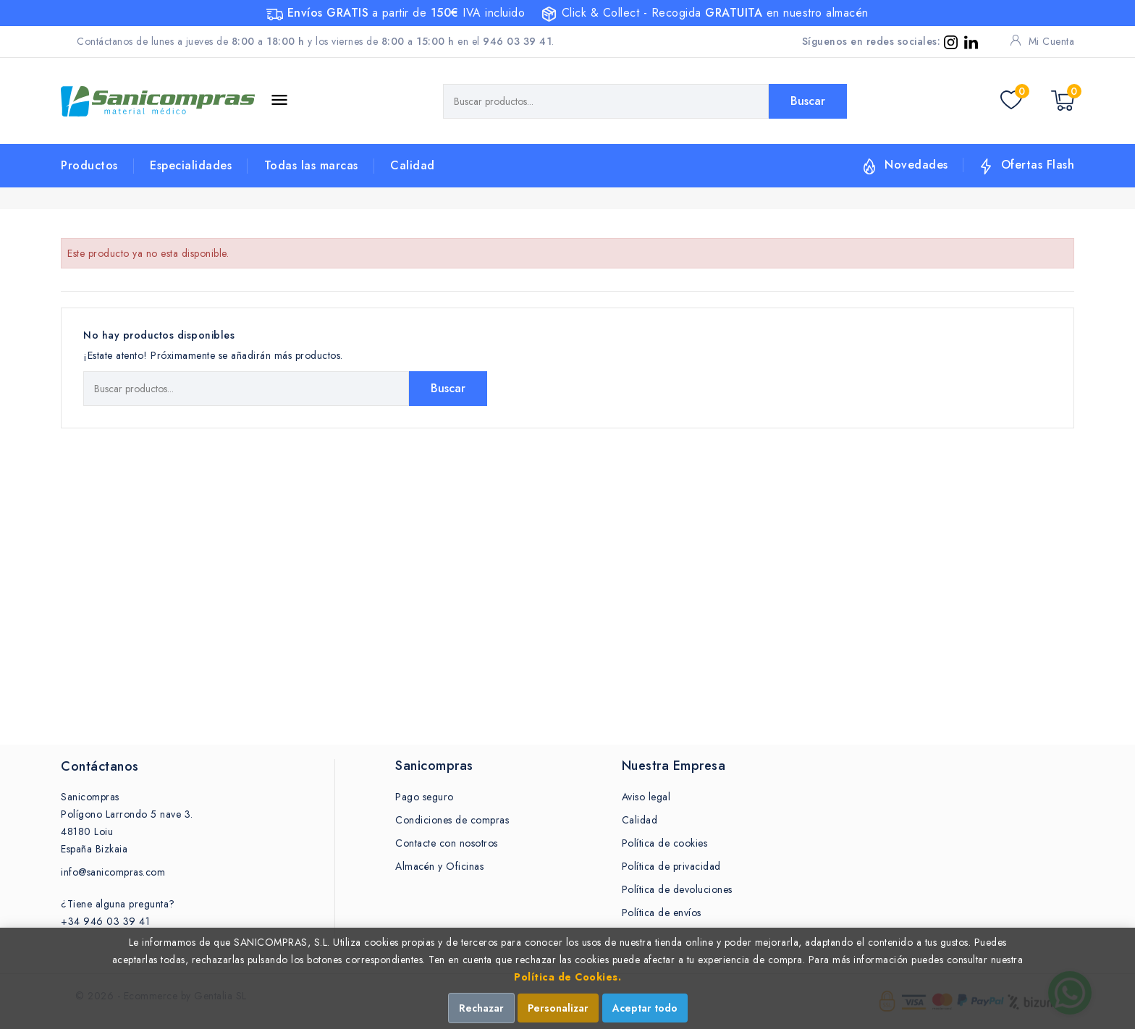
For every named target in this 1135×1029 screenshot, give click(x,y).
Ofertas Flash (1038, 164)
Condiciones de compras (452, 820)
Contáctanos (100, 766)
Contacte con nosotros (446, 843)
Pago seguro (424, 796)
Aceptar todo (645, 1008)
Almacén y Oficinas (439, 866)
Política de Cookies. (567, 977)
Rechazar (481, 1008)
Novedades (916, 164)
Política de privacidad (671, 866)
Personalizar (558, 1008)
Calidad (412, 165)
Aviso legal (646, 796)
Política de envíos (661, 912)
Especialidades (191, 165)
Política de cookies (665, 843)
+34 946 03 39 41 (105, 921)
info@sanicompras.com (113, 872)
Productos (89, 165)
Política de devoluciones (677, 889)
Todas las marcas (311, 165)
